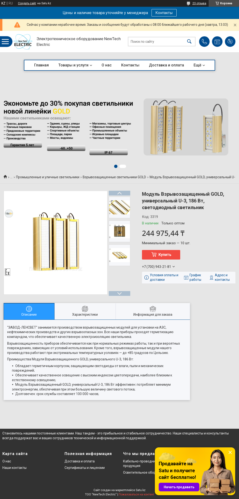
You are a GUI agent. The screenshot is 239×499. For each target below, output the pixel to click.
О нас (107, 65)
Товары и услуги (73, 65)
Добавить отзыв (230, 41)
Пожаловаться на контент (136, 494)
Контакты (164, 13)
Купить (164, 254)
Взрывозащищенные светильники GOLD (114, 177)
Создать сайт (27, 3)
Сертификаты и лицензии (85, 468)
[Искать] (189, 41)
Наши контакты (14, 468)
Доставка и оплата (166, 65)
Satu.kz (141, 490)
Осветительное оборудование (147, 472)
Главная (41, 65)
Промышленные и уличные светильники (47, 177)
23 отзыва (199, 3)
